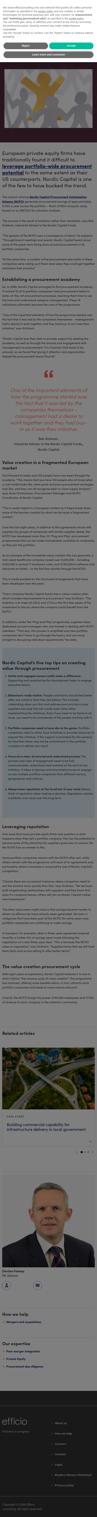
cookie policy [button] (76, 18)
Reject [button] (26, 45)
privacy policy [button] (45, 11)
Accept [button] (71, 45)
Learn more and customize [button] (48, 54)
